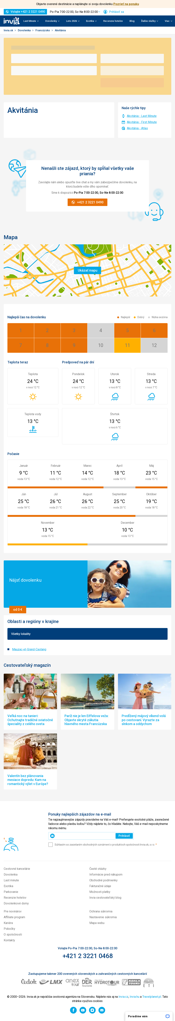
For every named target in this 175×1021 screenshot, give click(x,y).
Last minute (11, 880)
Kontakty (9, 940)
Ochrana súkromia (100, 911)
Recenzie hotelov (113, 21)
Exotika (8, 886)
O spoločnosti (13, 934)
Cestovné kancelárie (17, 869)
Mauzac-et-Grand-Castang (29, 649)
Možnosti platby (99, 892)
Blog (132, 21)
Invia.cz (123, 996)
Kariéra (8, 923)
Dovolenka (24, 30)
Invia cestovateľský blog (105, 897)
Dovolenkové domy (16, 903)
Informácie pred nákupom (105, 874)
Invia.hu (134, 996)
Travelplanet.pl (151, 996)
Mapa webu (96, 923)
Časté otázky (97, 869)
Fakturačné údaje (100, 886)
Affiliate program (14, 917)
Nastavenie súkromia (103, 917)
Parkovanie (11, 892)
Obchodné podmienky (103, 880)
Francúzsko (43, 30)
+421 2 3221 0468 (87, 956)
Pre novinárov (13, 911)
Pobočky (9, 928)
